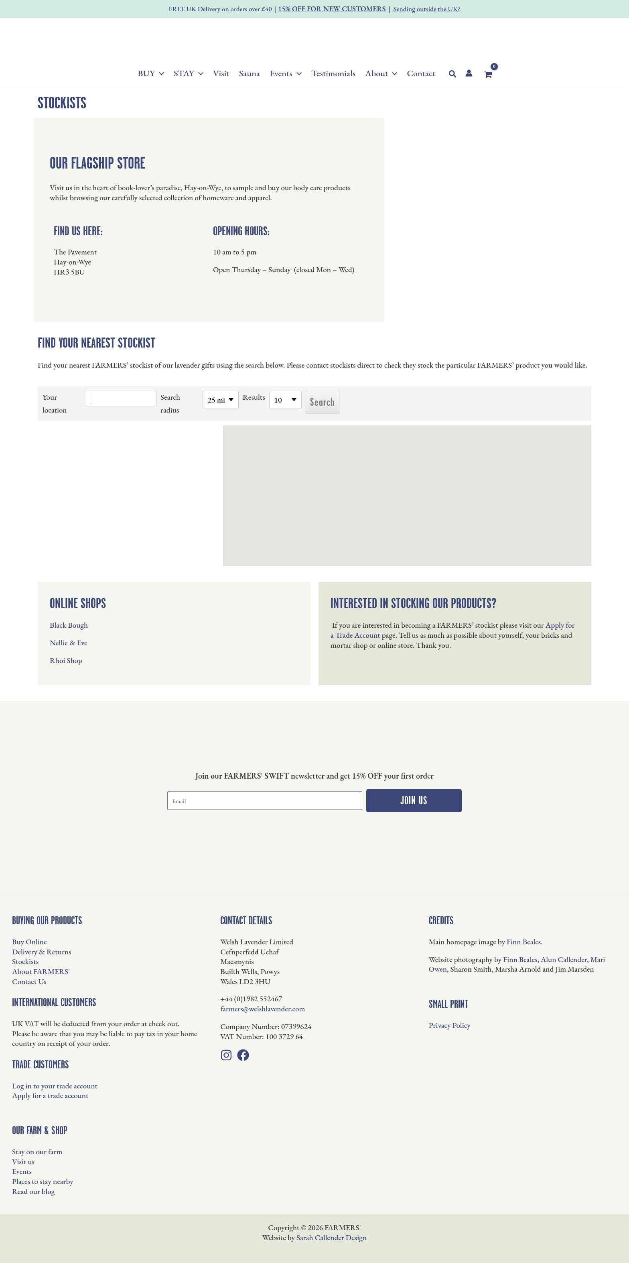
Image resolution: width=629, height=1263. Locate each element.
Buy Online (29, 942)
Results (254, 397)
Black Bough (69, 625)
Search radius (170, 403)
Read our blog (33, 1191)
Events (22, 1171)
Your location (55, 403)
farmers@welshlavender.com (262, 1009)
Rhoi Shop (66, 660)
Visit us (23, 1162)
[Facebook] (243, 1055)
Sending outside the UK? (427, 8)
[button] (159, 73)
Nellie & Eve (68, 643)
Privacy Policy (450, 1025)
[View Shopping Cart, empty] (488, 74)
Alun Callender (564, 959)
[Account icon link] (469, 73)
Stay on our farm (37, 1152)
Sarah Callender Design (331, 1237)
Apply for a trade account (50, 1095)
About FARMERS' (41, 971)
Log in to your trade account (54, 1086)
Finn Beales (524, 942)
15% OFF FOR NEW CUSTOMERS (332, 8)
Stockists (25, 961)
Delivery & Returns (41, 952)
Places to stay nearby (42, 1181)
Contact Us (29, 981)
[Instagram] (226, 1055)
